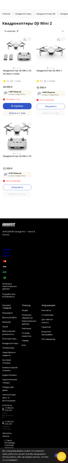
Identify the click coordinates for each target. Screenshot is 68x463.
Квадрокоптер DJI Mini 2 (49, 70)
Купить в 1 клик (17, 113)
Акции (25, 310)
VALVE (5, 326)
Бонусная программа (47, 333)
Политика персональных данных (9, 286)
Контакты (46, 310)
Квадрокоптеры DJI (45, 13)
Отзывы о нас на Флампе (7, 252)
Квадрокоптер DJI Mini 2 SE (17, 156)
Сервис (25, 340)
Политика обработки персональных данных (29, 319)
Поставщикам (48, 339)
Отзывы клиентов (26, 334)
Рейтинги (26, 328)
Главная (6, 13)
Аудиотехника (9, 375)
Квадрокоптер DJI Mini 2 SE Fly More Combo (17, 72)
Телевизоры (8, 347)
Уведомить (51, 106)
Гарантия (46, 327)
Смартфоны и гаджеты (9, 354)
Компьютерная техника (9, 369)
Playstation (7, 312)
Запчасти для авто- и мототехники (9, 397)
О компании (47, 314)
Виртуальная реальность (8, 333)
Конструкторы (9, 338)
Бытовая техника (6, 361)
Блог (24, 345)
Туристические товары (9, 381)
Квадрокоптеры (23, 13)
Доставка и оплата (47, 321)
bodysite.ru (9, 296)
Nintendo (6, 322)
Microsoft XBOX (9, 317)
